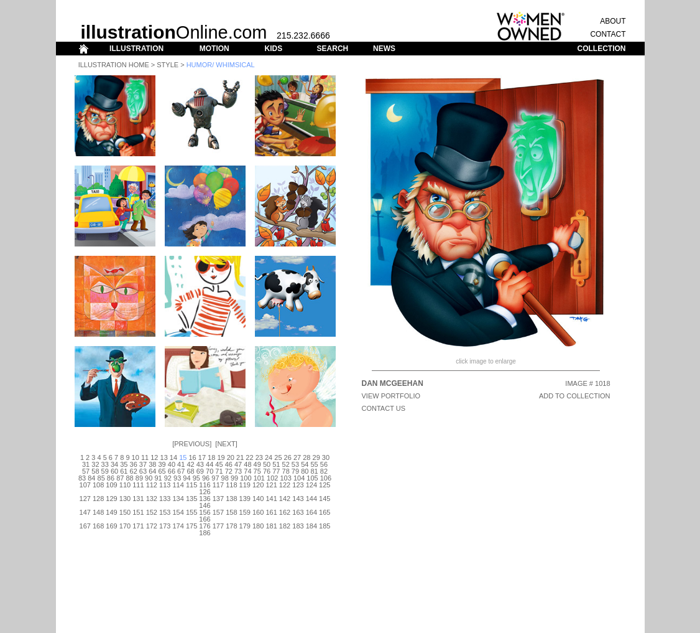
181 (271, 526)
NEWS (384, 48)
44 (209, 464)
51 (276, 464)
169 (111, 526)
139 (245, 498)
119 (245, 485)
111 (138, 485)
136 (204, 498)
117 (218, 485)
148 (98, 512)
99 (234, 478)
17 (202, 457)
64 (152, 471)
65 (161, 471)
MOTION (214, 48)
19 (220, 457)
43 (200, 464)
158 (231, 512)
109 (111, 485)
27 (297, 457)
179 (245, 526)
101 (259, 478)
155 (191, 512)
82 (324, 471)
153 (164, 512)
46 (229, 464)
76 (266, 471)
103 (285, 478)
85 (101, 478)
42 (190, 464)
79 (295, 471)
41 (181, 464)
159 (245, 512)
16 (192, 457)
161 (271, 512)
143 (297, 498)
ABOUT (612, 21)
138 (231, 498)
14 (173, 457)
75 (257, 471)
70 (209, 471)
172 (151, 526)
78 (286, 471)
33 (105, 464)
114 (177, 485)
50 (266, 464)
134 (177, 498)
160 (258, 512)
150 (125, 512)
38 (152, 464)
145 (324, 498)
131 (138, 498)
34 (114, 464)
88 (129, 478)
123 (297, 485)
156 (204, 512)
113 (164, 485)
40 (171, 464)
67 (181, 471)
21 (240, 457)
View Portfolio (391, 396)
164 (311, 512)
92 (168, 478)
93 (177, 478)
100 (245, 478)
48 (247, 464)
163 (297, 512)
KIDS (273, 48)
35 (123, 464)
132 (151, 498)
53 (295, 464)
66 (171, 471)
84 (91, 478)
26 (288, 457)
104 (299, 478)
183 (297, 526)
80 (304, 471)
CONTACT (607, 34)
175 (191, 526)
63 (143, 471)
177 (218, 526)
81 (314, 471)
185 (324, 526)
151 (138, 512)
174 (177, 526)
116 (204, 485)
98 (225, 478)
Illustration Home (113, 64)
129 (111, 498)
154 (177, 512)
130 (125, 498)
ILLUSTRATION (136, 48)
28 (306, 457)
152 (151, 512)
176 (204, 526)
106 (325, 478)
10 (135, 457)
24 (268, 457)
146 (204, 505)
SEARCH (333, 48)
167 (85, 526)
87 (120, 478)
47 (238, 464)
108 (98, 485)
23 (259, 457)
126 (204, 491)
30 (325, 457)
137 (218, 498)
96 (206, 478)
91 (158, 478)
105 (312, 478)
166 (204, 519)
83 (82, 478)
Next (226, 444)
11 (145, 457)
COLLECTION (602, 48)
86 (110, 478)
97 (215, 478)
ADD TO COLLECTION (574, 396)
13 (164, 457)
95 (196, 478)
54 (304, 464)
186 (204, 533)
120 (258, 485)
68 (190, 471)
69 (200, 471)
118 (231, 485)
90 (148, 478)
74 (247, 471)
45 (219, 464)
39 (161, 464)
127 (85, 498)
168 (98, 526)
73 (238, 471)
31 (86, 464)
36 (133, 464)
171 (138, 526)
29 (316, 457)
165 (324, 512)
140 (258, 498)
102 (272, 478)
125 (324, 485)
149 (111, 512)
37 (143, 464)
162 (284, 512)
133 (164, 498)
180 (258, 526)
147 (85, 512)
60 (114, 471)
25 (278, 457)
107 (85, 485)
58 (95, 471)
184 (311, 526)
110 (125, 485)
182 (284, 526)
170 (125, 526)
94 (186, 478)
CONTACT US (384, 408)
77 (276, 471)
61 (123, 471)
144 (311, 498)
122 (284, 485)
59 (105, 471)
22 (249, 457)
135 (191, 498)
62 (133, 471)
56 (324, 464)
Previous (192, 444)
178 (231, 526)
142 (284, 498)
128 (98, 498)
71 (219, 471)
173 (164, 526)
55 (314, 464)
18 (211, 457)
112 (151, 485)
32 (95, 464)
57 (86, 471)
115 (191, 485)
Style (167, 64)
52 (286, 464)
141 (271, 498)
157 (218, 512)
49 (257, 464)
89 (139, 478)
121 (271, 485)
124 (311, 485)
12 (154, 457)
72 (229, 471)
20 (230, 457)
